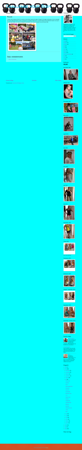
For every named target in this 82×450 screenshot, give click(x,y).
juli (66, 379)
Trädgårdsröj (68, 400)
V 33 (66, 395)
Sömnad (64, 50)
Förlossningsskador (69, 386)
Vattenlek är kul (68, 402)
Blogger (46, 447)
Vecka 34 (67, 389)
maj (66, 415)
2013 (66, 368)
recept (64, 57)
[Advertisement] (33, 71)
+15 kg (67, 409)
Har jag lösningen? (66, 347)
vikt (64, 59)
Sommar (67, 398)
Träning (64, 52)
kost (64, 55)
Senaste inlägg (9, 80)
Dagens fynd (68, 397)
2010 (66, 428)
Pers (64, 47)
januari (67, 422)
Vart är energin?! (71, 338)
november (68, 372)
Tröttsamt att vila (69, 407)
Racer (69, 354)
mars (67, 419)
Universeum (68, 380)
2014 (66, 367)
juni (66, 413)
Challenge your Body (29, 6)
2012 (66, 425)
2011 (66, 426)
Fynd (66, 384)
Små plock (67, 388)
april (67, 417)
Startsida (34, 80)
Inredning (65, 44)
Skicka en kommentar (12, 59)
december (68, 370)
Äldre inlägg (58, 80)
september (68, 375)
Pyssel (64, 49)
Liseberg (67, 382)
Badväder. (67, 406)
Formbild (65, 42)
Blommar (67, 404)
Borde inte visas (68, 393)
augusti (67, 377)
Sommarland (68, 391)
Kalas (67, 411)
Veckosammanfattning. (67, 54)
